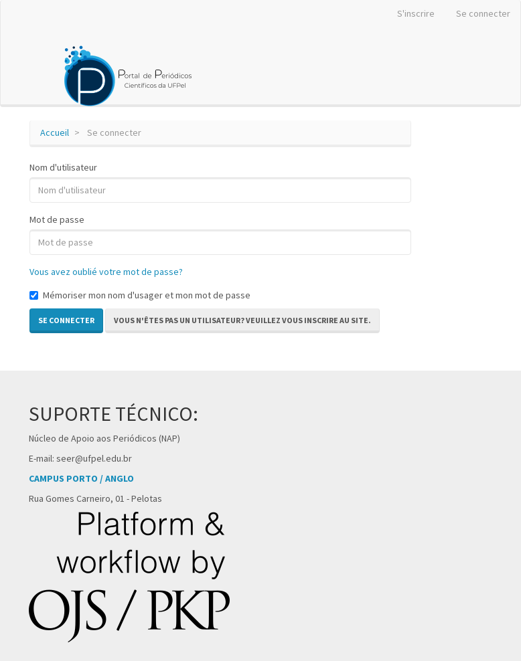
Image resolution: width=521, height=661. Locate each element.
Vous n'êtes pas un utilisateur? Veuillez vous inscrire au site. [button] (242, 320)
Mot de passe (56, 219)
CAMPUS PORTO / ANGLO (81, 478)
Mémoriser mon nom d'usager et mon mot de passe (139, 295)
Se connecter (483, 13)
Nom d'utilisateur (63, 167)
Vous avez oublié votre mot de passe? (106, 272)
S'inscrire (416, 13)
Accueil (54, 132)
